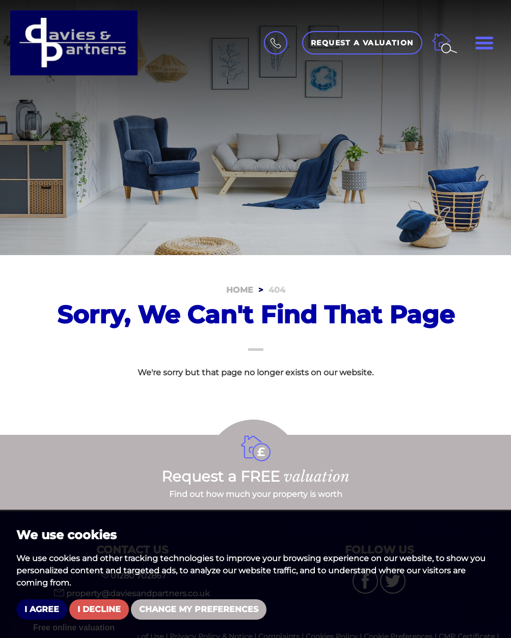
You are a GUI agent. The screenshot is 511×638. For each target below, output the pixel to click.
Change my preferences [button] (198, 609)
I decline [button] (99, 609)
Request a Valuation (362, 42)
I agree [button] (41, 609)
